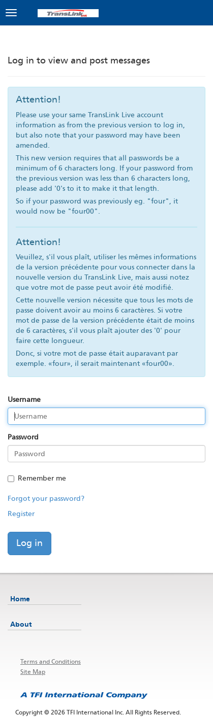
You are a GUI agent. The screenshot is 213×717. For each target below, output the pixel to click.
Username (24, 399)
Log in (29, 543)
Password (23, 437)
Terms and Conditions (50, 661)
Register (21, 513)
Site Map (32, 671)
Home (20, 599)
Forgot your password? (46, 498)
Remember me (37, 478)
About (21, 624)
